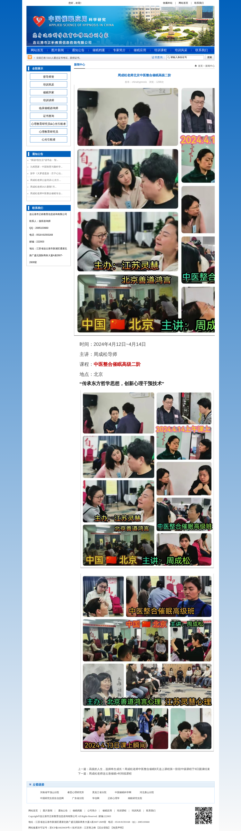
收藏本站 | (170, 3)
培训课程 (160, 50)
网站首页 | (186, 3)
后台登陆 (103, 827)
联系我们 (200, 3)
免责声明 (117, 827)
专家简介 (119, 50)
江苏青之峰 (90, 827)
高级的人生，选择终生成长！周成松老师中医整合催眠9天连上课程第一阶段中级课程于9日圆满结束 (149, 769)
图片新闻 (57, 50)
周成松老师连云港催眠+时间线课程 (110, 773)
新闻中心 (210, 66)
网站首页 (37, 50)
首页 (200, 66)
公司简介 (92, 810)
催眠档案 (98, 50)
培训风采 (181, 50)
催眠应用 (140, 50)
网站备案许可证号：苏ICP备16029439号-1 (50, 827)
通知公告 (78, 50)
